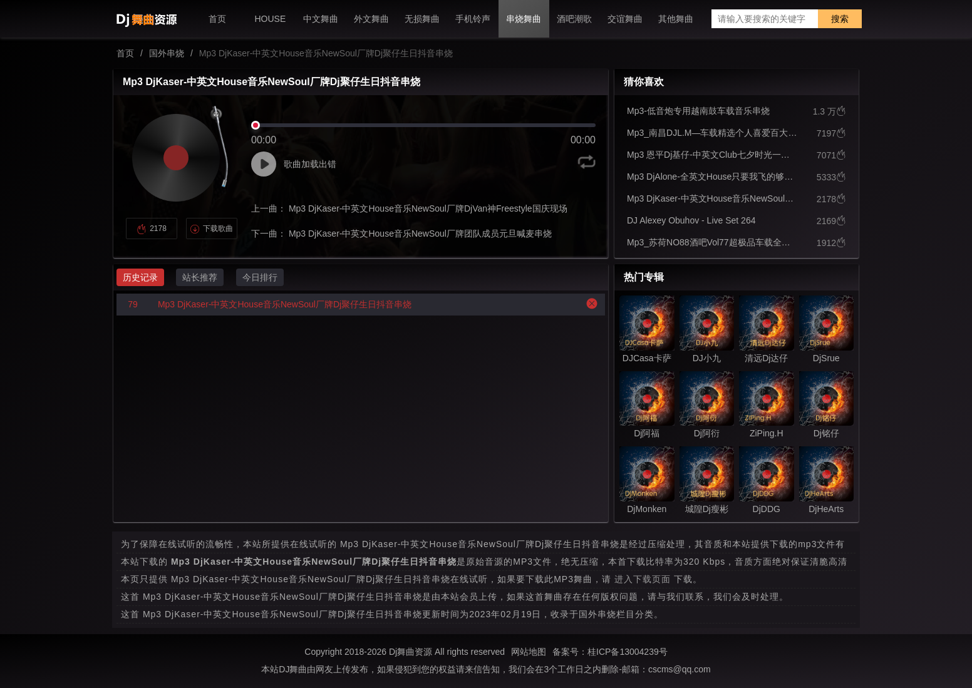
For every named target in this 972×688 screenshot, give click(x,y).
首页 (125, 53)
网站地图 (528, 652)
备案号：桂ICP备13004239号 (610, 652)
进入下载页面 (642, 579)
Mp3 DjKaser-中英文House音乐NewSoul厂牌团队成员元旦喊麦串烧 (419, 233)
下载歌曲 (211, 228)
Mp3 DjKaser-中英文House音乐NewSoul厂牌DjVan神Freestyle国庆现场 (426, 208)
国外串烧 (166, 53)
